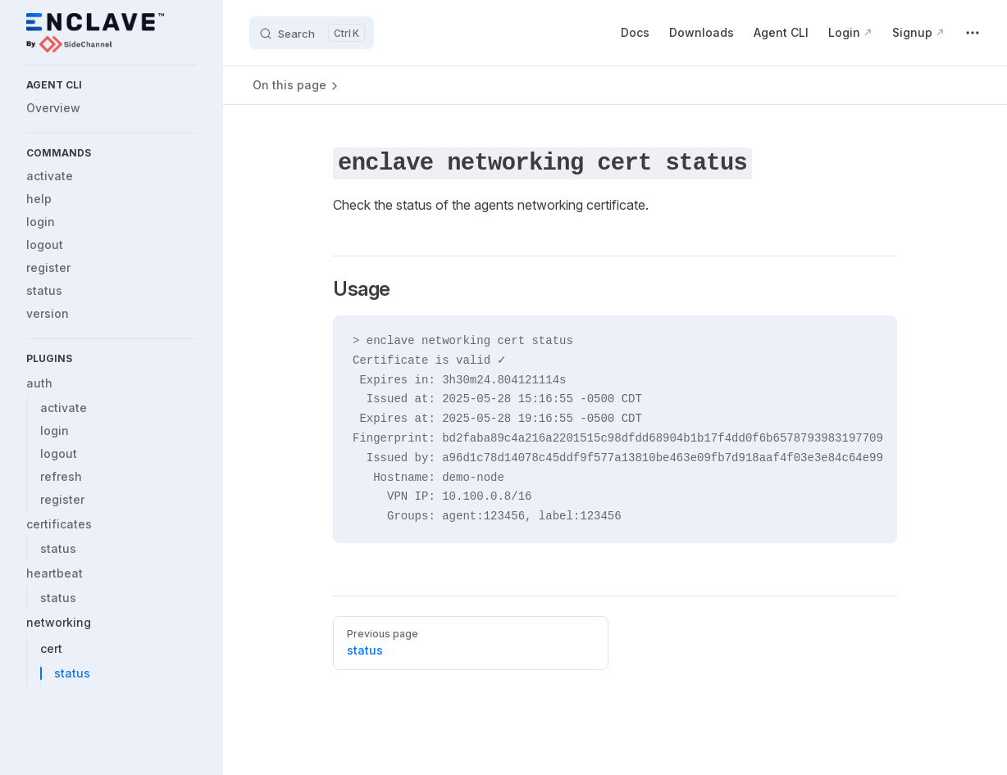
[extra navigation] (973, 33)
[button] (111, 85)
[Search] (311, 32)
